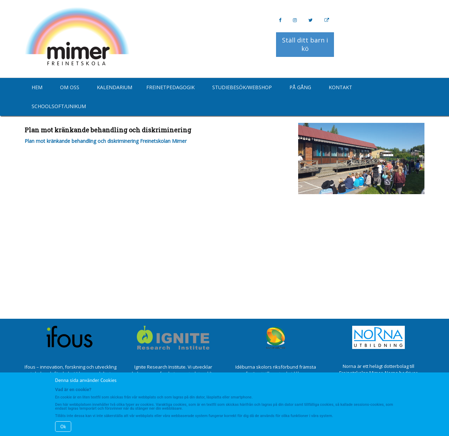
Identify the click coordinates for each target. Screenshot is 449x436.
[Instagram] (295, 20)
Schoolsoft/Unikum (59, 106)
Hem (37, 87)
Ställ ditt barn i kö (305, 44)
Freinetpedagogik (170, 87)
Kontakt (340, 87)
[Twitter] (310, 20)
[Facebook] (280, 20)
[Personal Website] (326, 20)
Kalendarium (114, 87)
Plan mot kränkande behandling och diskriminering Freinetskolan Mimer (106, 141)
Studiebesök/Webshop (242, 87)
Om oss (69, 87)
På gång (300, 87)
